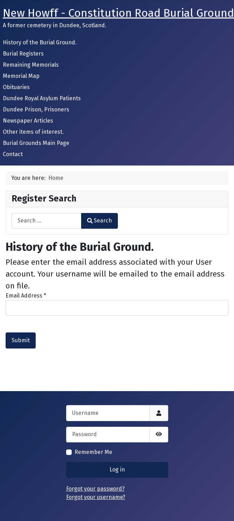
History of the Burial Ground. (40, 42)
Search (99, 220)
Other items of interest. (33, 132)
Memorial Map (21, 76)
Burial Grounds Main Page (36, 143)
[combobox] (46, 221)
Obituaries (16, 87)
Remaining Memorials (31, 64)
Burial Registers (23, 53)
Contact (13, 154)
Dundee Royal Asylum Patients (42, 98)
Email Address (26, 295)
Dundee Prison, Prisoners (36, 109)
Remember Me (93, 452)
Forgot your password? (95, 488)
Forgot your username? (95, 497)
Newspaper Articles (28, 120)
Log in (117, 469)
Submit (21, 340)
